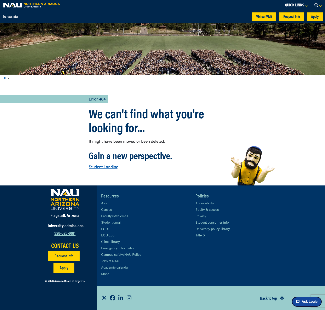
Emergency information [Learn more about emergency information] (118, 248)
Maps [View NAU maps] (105, 274)
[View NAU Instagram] (129, 298)
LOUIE (106, 229)
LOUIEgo (107, 235)
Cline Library (110, 241)
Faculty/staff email (114, 216)
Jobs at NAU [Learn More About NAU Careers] (110, 261)
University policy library (212, 229)
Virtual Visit (264, 16)
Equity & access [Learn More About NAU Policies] (207, 209)
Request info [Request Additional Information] (64, 256)
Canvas (106, 209)
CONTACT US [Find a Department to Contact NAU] (65, 245)
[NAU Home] (31, 5)
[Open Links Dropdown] (296, 5)
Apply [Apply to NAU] (64, 267)
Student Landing (103, 166)
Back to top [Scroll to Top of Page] (268, 298)
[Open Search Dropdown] (318, 5)
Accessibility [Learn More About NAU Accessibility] (204, 203)
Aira (104, 203)
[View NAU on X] (104, 298)
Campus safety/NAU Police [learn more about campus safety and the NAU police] (121, 254)
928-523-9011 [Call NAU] (64, 233)
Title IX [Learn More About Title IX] (200, 235)
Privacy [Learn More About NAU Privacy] (200, 216)
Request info (291, 16)
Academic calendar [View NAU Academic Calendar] (115, 267)
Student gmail (111, 222)
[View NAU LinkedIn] (121, 298)
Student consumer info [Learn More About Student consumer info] (212, 222)
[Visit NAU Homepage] (65, 199)
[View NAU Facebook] (112, 298)
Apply (315, 16)
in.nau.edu (10, 16)
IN (5, 78)
